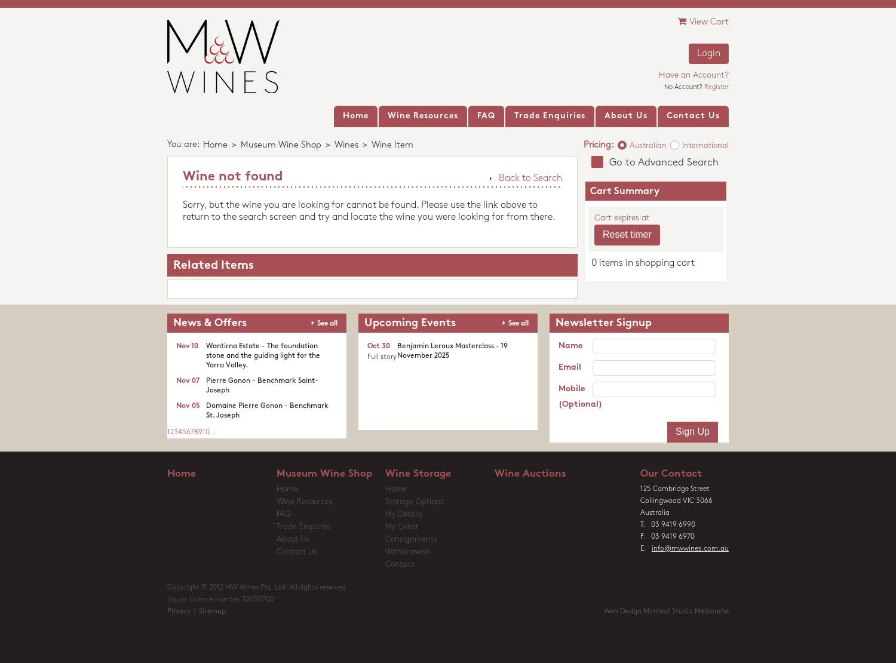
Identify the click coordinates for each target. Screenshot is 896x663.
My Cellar (402, 527)
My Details (403, 514)
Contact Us (297, 552)
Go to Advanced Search (664, 163)
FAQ (284, 514)
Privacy (179, 611)
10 (206, 432)
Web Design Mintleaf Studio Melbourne (666, 611)
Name (570, 346)
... (213, 432)
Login (708, 54)
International (705, 146)
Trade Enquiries (304, 527)
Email (570, 367)
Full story (382, 357)
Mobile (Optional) (576, 397)
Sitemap (212, 611)
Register (716, 87)
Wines (346, 145)
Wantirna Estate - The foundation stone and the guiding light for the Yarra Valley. (263, 356)
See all (327, 323)
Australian (648, 146)
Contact (400, 565)
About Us (293, 540)
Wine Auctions (530, 474)
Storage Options (414, 502)
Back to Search (530, 178)
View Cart (703, 22)
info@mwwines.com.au (690, 548)
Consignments (411, 540)
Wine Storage (418, 474)
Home (215, 145)
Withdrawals (408, 552)
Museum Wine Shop (281, 145)
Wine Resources (305, 502)
